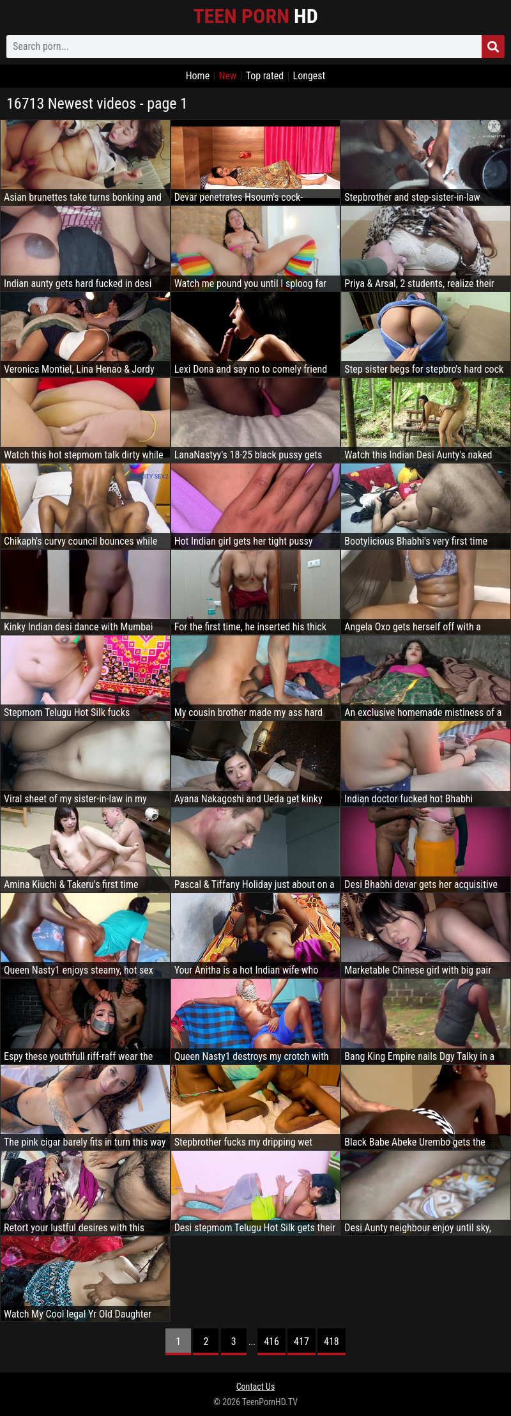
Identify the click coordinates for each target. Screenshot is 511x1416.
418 (331, 1341)
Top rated (265, 76)
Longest (309, 76)
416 (271, 1341)
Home (198, 76)
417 (301, 1341)
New (227, 76)
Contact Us (255, 1386)
